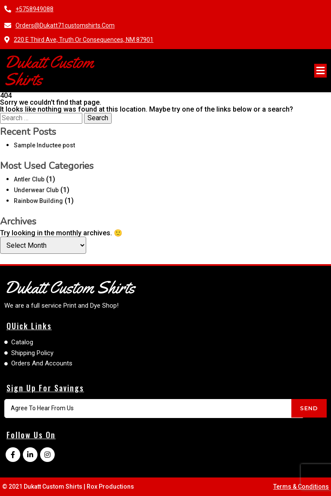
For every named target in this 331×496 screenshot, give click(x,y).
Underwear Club (36, 190)
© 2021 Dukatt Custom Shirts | (44, 486)
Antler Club (29, 179)
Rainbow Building (38, 200)
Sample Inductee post (44, 145)
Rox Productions (110, 486)
